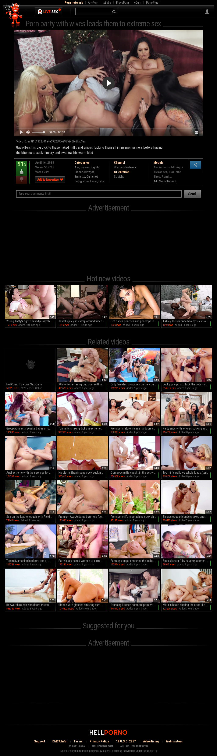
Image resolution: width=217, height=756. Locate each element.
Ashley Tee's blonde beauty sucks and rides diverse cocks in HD (187, 321)
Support (39, 741)
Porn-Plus (152, 2)
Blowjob (89, 172)
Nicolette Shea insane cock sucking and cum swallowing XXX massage (83, 472)
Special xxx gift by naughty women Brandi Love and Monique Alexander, (187, 561)
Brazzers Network (125, 167)
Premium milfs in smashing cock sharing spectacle (135, 517)
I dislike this (21, 180)
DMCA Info (59, 741)
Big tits (95, 167)
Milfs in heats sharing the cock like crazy (187, 605)
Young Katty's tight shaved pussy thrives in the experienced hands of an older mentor (31, 321)
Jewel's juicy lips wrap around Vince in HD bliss (83, 321)
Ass (77, 167)
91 (21, 167)
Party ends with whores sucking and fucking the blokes (187, 428)
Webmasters (174, 741)
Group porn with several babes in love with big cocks (31, 428)
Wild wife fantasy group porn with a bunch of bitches (83, 384)
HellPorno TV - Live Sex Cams (24, 384)
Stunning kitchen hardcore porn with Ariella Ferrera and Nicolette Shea (135, 605)
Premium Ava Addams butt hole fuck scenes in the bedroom (83, 517)
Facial (93, 181)
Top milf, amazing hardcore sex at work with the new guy (31, 561)
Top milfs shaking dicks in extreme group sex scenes (83, 428)
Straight (119, 177)
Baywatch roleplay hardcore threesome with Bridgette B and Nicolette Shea (31, 605)
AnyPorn (93, 2)
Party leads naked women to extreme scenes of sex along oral (83, 561)
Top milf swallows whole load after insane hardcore (187, 472)
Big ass (85, 167)
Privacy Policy (99, 741)
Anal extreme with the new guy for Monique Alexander (31, 472)
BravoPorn (122, 2)
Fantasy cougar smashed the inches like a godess (135, 561)
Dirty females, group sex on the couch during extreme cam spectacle (135, 384)
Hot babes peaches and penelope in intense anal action (135, 321)
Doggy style (82, 181)
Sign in (207, 12)
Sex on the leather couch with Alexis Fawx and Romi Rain (31, 517)
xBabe (107, 2)
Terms (78, 741)
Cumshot (92, 177)
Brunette (80, 177)
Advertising (151, 741)
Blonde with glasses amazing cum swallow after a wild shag (83, 605)
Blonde (79, 172)
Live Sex (48, 11)
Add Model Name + (165, 181)
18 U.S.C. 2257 (126, 741)
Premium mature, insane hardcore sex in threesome (135, 428)
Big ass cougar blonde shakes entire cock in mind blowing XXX (187, 517)
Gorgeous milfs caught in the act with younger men (135, 472)
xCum (137, 2)
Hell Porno (14, 15)
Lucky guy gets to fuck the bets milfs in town (187, 384)
